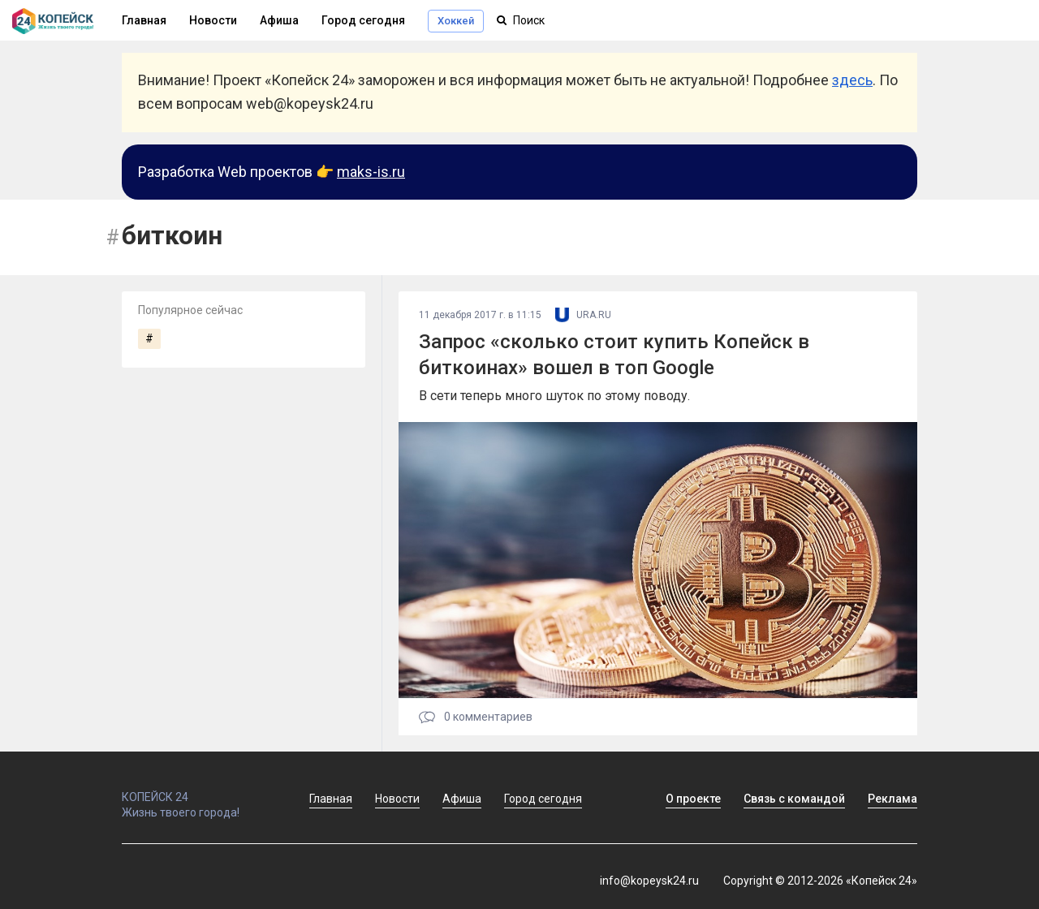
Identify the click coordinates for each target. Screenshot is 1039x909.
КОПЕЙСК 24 (198, 789)
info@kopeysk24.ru (649, 880)
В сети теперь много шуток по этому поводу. (554, 395)
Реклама (892, 798)
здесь (852, 79)
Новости (213, 20)
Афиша (279, 20)
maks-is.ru (371, 171)
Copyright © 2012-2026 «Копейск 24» (820, 880)
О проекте (693, 798)
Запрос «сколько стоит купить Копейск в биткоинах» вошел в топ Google (614, 354)
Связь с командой (794, 798)
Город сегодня (363, 20)
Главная (330, 798)
